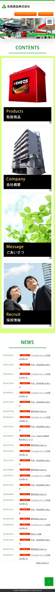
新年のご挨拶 (36, 534)
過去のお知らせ (43, 563)
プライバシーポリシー (25, 14)
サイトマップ (45, 14)
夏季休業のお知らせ (39, 411)
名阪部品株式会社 (25, 590)
